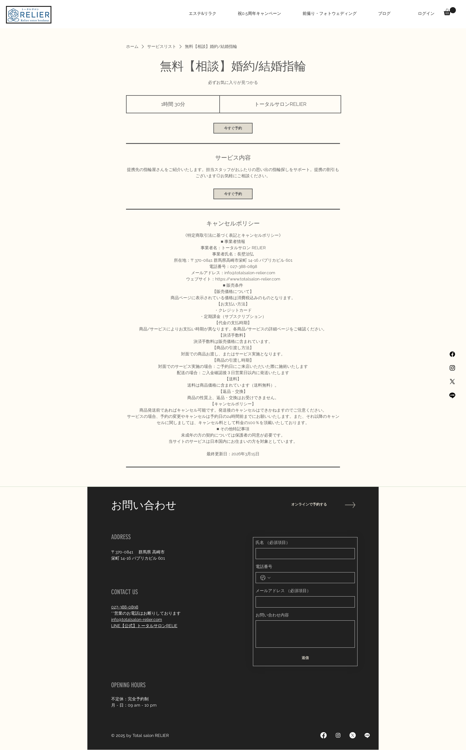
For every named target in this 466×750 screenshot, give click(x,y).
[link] (233, 128)
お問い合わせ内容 (272, 615)
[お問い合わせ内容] (305, 634)
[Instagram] (338, 735)
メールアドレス (283, 591)
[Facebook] (452, 354)
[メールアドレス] (303, 602)
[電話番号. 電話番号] (311, 577)
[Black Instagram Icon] (452, 367)
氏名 (273, 543)
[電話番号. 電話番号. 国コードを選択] (265, 577)
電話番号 (264, 566)
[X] (452, 381)
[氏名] (303, 553)
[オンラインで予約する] (312, 504)
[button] (450, 11)
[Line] (452, 395)
